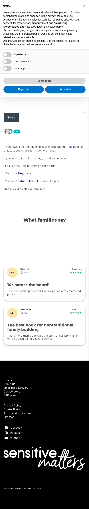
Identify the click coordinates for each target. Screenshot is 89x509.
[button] (84, 6)
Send (11, 117)
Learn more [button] (44, 80)
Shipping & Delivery (16, 387)
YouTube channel (27, 181)
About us (9, 384)
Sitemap (9, 417)
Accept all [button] (65, 89)
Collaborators (12, 391)
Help (69, 146)
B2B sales (10, 395)
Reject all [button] (23, 89)
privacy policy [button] (55, 16)
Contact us (10, 380)
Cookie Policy (12, 409)
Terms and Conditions (17, 413)
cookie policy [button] (55, 26)
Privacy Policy (12, 405)
